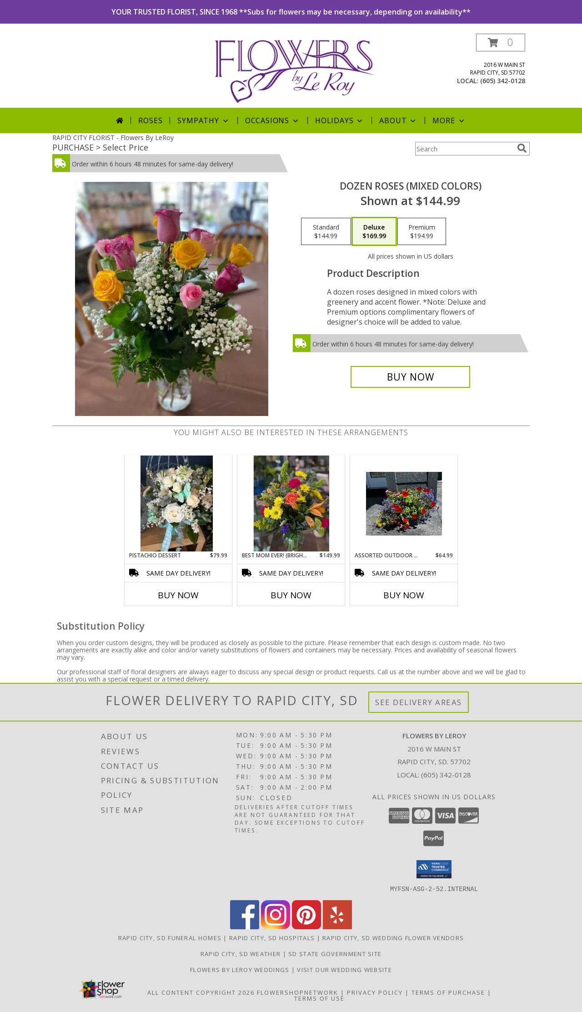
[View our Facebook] (244, 926)
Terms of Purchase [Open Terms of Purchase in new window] (448, 992)
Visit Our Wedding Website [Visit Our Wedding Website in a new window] (344, 969)
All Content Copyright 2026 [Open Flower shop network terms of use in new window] (201, 992)
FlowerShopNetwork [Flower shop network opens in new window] (297, 992)
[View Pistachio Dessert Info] (178, 503)
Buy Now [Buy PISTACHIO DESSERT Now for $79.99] (178, 595)
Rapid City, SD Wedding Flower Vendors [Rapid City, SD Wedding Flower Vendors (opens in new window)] (393, 937)
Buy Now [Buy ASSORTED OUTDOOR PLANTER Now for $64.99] (403, 595)
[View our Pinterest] (306, 926)
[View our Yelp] (337, 926)
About (398, 120)
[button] (500, 42)
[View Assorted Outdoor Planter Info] (404, 504)
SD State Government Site (334, 953)
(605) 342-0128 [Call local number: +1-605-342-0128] (502, 80)
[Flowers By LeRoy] (294, 70)
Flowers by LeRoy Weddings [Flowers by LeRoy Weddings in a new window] (240, 969)
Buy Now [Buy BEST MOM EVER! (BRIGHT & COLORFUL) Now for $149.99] (291, 595)
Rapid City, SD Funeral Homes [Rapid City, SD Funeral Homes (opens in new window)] (169, 937)
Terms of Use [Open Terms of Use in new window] (319, 998)
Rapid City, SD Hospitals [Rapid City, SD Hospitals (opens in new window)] (272, 937)
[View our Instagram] (275, 926)
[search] (522, 148)
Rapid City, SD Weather (241, 953)
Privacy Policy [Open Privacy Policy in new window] (375, 992)
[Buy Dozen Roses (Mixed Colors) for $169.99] (410, 377)
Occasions (272, 120)
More (449, 120)
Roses (150, 120)
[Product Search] (464, 148)
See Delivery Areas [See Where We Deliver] (418, 702)
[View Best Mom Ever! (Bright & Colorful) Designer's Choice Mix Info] (291, 503)
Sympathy (203, 120)
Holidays (339, 120)
